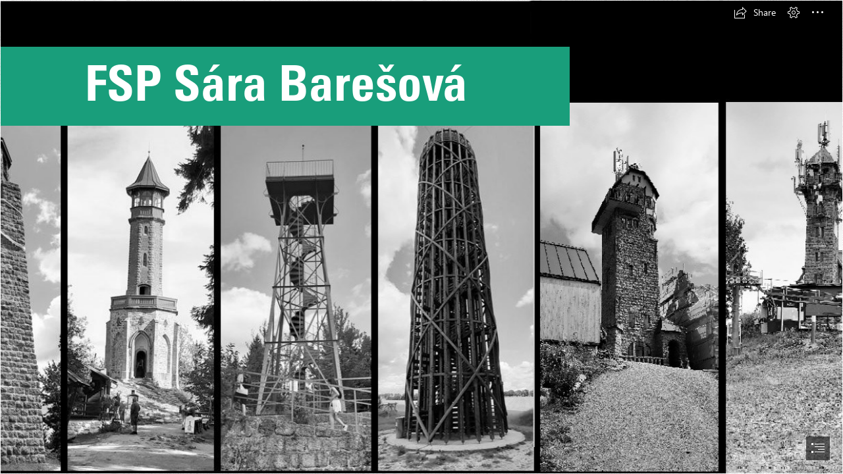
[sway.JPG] (421, 237)
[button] (754, 12)
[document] (421, 237)
